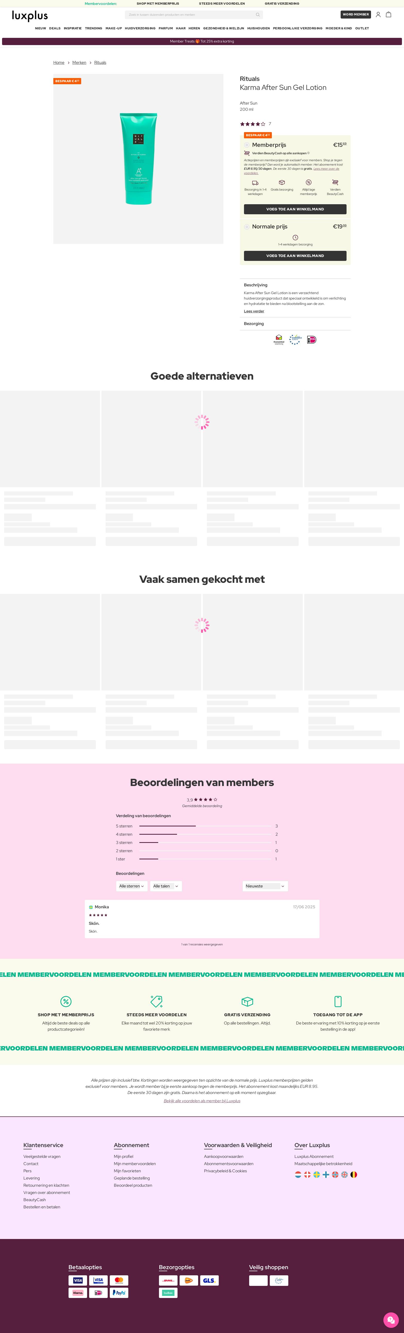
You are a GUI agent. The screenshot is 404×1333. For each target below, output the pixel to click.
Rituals (100, 60)
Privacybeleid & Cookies (225, 1169)
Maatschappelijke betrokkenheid (323, 1161)
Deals (55, 29)
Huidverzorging (140, 29)
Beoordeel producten (133, 1183)
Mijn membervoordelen (135, 1161)
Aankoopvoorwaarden (223, 1154)
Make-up (114, 29)
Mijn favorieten (127, 1169)
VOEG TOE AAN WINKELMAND (295, 207)
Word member (356, 15)
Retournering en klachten (46, 1183)
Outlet (362, 29)
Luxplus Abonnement (314, 1154)
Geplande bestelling (132, 1176)
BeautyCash (34, 1197)
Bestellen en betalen (41, 1205)
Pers (27, 1169)
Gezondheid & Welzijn (223, 29)
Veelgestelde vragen (42, 1154)
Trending (94, 29)
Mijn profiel (123, 1154)
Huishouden (258, 29)
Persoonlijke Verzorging (298, 29)
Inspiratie (73, 29)
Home (58, 60)
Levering (31, 1176)
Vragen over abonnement (46, 1190)
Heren (194, 29)
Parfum (166, 29)
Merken (79, 60)
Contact (30, 1161)
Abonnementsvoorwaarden (229, 1161)
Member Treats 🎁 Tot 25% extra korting (202, 39)
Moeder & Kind (339, 29)
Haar (181, 29)
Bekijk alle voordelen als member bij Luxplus (202, 1098)
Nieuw (40, 29)
